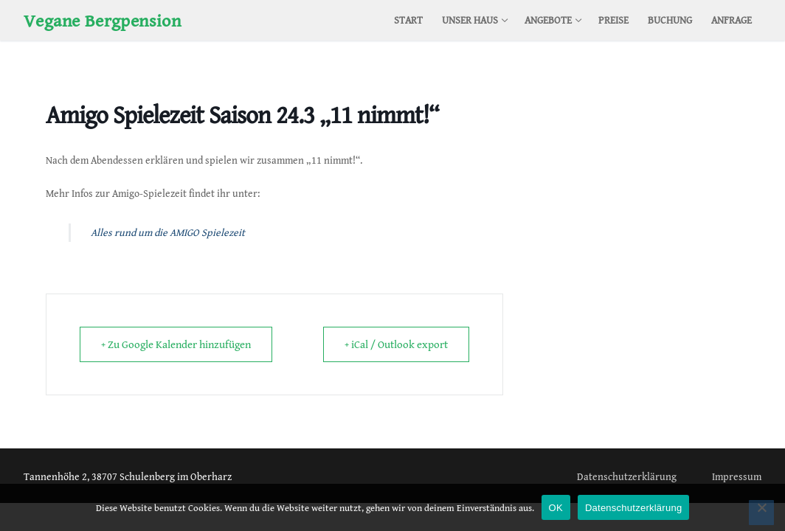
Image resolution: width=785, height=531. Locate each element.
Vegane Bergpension (102, 20)
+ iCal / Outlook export (396, 344)
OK (556, 507)
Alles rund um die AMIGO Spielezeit (168, 232)
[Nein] (761, 512)
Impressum (736, 476)
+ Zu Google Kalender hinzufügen (176, 344)
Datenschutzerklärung (627, 476)
